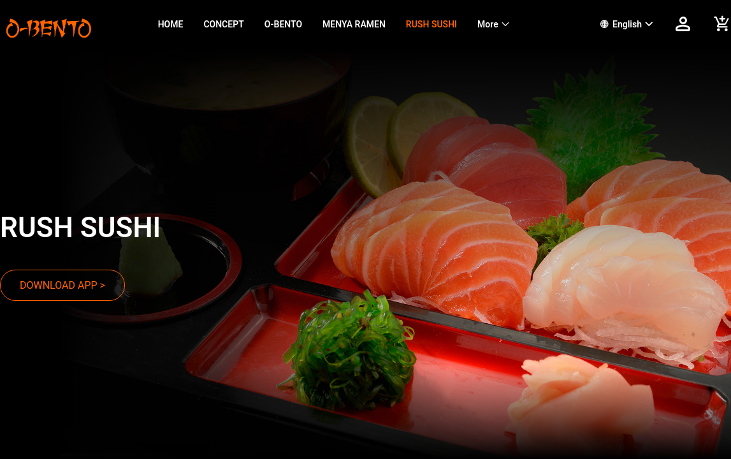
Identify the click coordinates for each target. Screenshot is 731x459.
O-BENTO (283, 24)
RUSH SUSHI (431, 24)
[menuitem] (171, 24)
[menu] (363, 24)
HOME (171, 24)
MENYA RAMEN (354, 24)
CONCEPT (223, 24)
